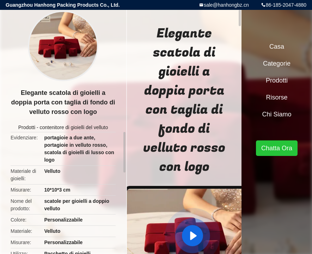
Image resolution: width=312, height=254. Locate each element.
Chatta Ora (276, 148)
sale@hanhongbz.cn (226, 5)
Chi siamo (276, 114)
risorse (276, 97)
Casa (276, 46)
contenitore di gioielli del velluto (73, 127)
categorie (276, 63)
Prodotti (26, 127)
